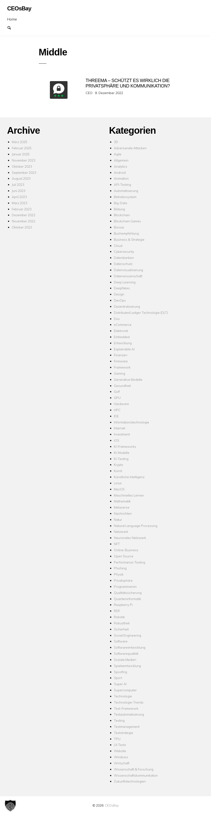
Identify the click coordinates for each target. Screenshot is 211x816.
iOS (116, 440)
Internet (119, 428)
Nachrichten (123, 513)
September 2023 (24, 172)
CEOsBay (112, 805)
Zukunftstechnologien (130, 781)
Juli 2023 (18, 184)
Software (120, 641)
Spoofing (120, 672)
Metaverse (121, 507)
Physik (118, 574)
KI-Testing (121, 459)
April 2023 (19, 197)
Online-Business (126, 550)
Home (12, 19)
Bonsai (119, 227)
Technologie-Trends (128, 702)
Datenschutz (123, 264)
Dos (117, 319)
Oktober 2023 (22, 166)
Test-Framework (126, 708)
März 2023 (19, 203)
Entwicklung (123, 343)
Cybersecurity (124, 251)
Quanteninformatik (127, 599)
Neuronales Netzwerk (130, 538)
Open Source (123, 556)
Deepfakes (122, 288)
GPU (117, 398)
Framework (122, 367)
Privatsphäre (123, 580)
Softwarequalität (126, 653)
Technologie (123, 696)
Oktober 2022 (22, 227)
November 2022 (23, 221)
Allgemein (121, 160)
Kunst (118, 471)
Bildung (119, 209)
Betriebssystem (125, 197)
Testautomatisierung (129, 714)
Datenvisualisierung (128, 270)
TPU (117, 739)
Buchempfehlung (126, 233)
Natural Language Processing (135, 526)
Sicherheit (121, 629)
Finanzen (120, 355)
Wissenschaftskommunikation (136, 775)
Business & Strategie (129, 239)
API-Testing (122, 184)
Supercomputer (125, 690)
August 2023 (21, 178)
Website (120, 751)
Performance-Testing (129, 562)
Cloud (118, 246)
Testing (119, 720)
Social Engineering (127, 635)
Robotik (119, 617)
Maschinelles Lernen (129, 495)
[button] (10, 805)
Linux (118, 483)
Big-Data (120, 203)
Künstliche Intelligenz (129, 477)
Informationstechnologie (131, 422)
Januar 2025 (21, 154)
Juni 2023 (18, 191)
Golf (117, 391)
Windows (121, 757)
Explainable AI (124, 349)
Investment (122, 434)
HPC (117, 410)
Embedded (122, 337)
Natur (118, 520)
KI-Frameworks (125, 446)
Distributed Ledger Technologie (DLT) (141, 313)
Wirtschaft (121, 763)
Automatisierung (126, 191)
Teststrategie (123, 733)
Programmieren (125, 586)
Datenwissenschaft (128, 276)
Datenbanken (124, 258)
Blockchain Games (127, 221)
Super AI (120, 684)
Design (119, 294)
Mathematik (122, 501)
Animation (121, 178)
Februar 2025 (22, 148)
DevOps (120, 300)
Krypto (118, 465)
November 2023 (23, 160)
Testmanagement (126, 727)
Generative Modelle (128, 379)
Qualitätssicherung (128, 593)
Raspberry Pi (123, 605)
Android (120, 172)
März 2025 (19, 142)
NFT (117, 544)
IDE (116, 416)
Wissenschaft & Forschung (133, 769)
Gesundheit (122, 386)
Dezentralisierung (127, 306)
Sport (118, 678)
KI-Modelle (121, 453)
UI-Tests (120, 745)
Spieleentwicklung (127, 666)
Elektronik (121, 331)
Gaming (119, 373)
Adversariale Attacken (130, 148)
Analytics (120, 166)
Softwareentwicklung (129, 647)
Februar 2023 (22, 209)
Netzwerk (121, 532)
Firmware (121, 361)
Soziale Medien (125, 660)
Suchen (11, 27)
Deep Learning (124, 282)
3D (116, 142)
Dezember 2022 (23, 215)
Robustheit (122, 623)
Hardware (121, 404)
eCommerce (122, 325)
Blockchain (122, 215)
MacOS (119, 489)
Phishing (120, 568)
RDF (117, 611)
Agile (117, 154)
